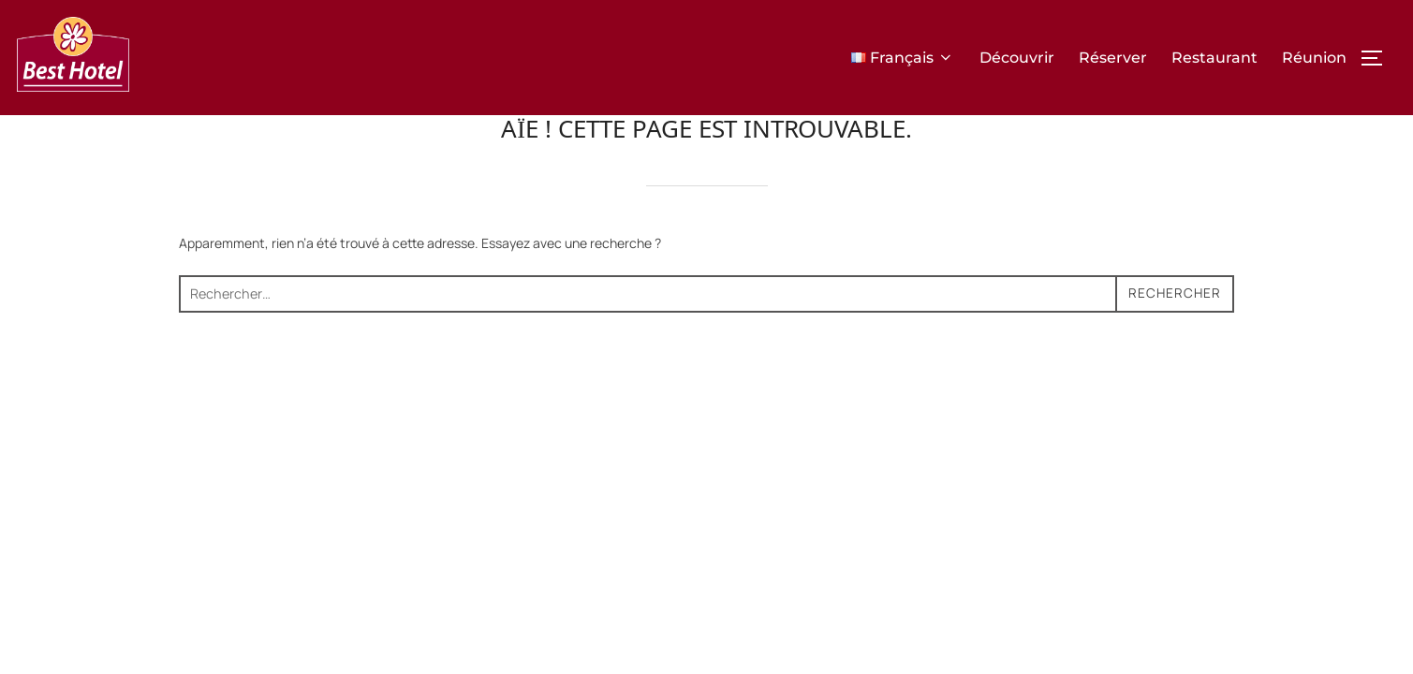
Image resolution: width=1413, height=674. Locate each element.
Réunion (1314, 57)
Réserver (1113, 57)
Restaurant (1214, 57)
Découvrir (1016, 57)
